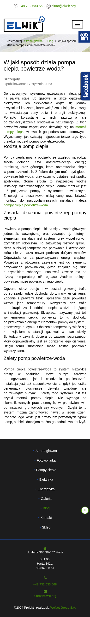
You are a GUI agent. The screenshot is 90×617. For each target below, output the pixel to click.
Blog (46, 508)
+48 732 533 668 (32, 6)
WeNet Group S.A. (63, 607)
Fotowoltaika (46, 460)
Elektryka (46, 479)
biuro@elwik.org (64, 6)
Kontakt (46, 518)
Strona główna (33, 41)
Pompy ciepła (46, 470)
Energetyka (46, 489)
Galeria (46, 499)
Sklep (46, 527)
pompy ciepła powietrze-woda (26, 205)
